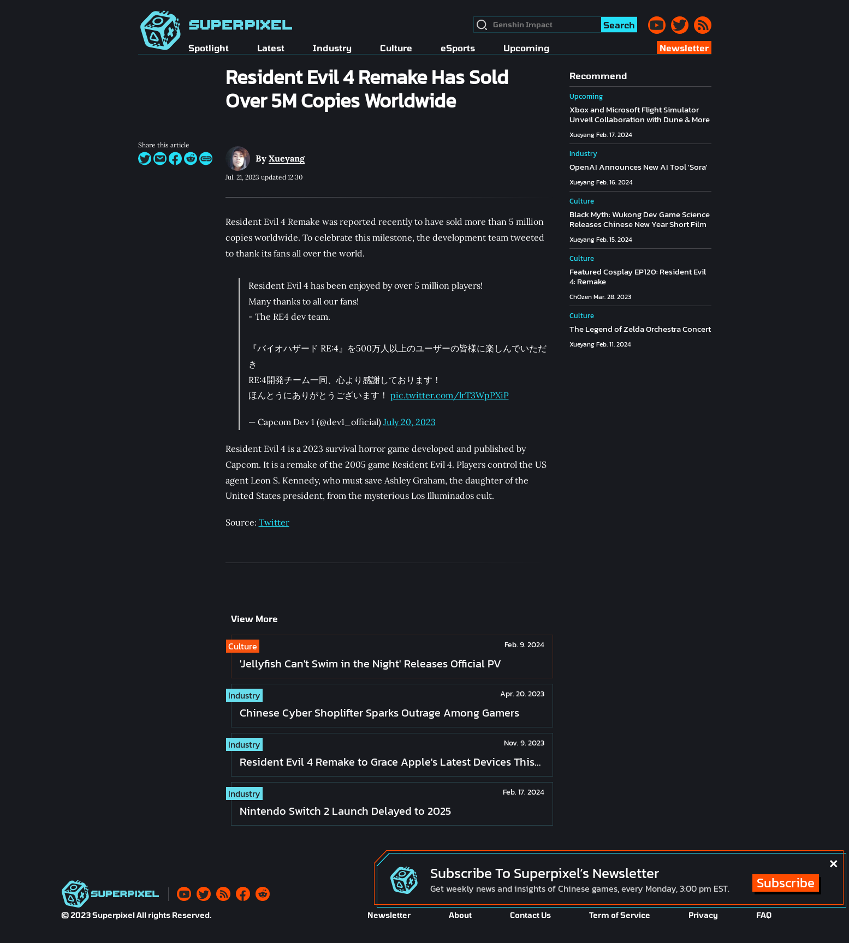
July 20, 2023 (409, 421)
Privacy (703, 915)
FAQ (763, 915)
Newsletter (389, 915)
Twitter (274, 522)
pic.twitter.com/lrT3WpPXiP (449, 395)
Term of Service (619, 915)
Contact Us (530, 915)
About (460, 915)
